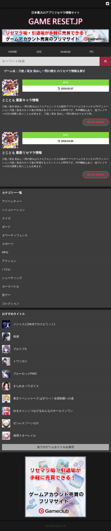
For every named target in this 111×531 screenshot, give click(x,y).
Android (65, 51)
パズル (6, 269)
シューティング (12, 277)
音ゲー (6, 295)
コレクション (10, 303)
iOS (39, 51)
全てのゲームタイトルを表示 (55, 447)
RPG (5, 252)
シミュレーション (13, 209)
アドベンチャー (12, 201)
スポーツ (7, 243)
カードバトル (10, 286)
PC (92, 51)
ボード (6, 226)
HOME (13, 51)
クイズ (6, 218)
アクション (9, 260)
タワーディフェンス (15, 235)
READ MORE (95, 122)
